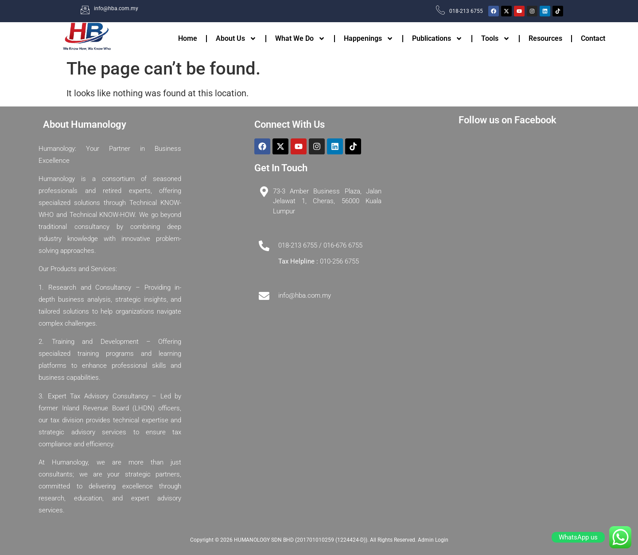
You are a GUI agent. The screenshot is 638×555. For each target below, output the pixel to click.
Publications (437, 39)
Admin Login (433, 540)
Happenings (368, 39)
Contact (593, 38)
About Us (236, 39)
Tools (495, 39)
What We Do (300, 39)
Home (187, 38)
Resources (545, 38)
